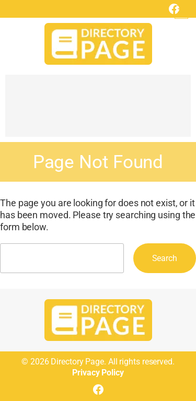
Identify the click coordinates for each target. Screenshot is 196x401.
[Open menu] (181, 12)
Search (164, 258)
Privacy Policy (98, 373)
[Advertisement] (98, 111)
